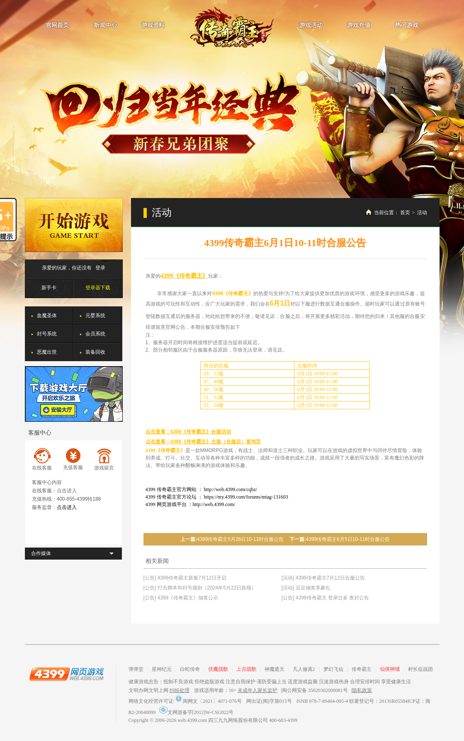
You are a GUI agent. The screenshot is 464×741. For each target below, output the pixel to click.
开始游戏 (74, 225)
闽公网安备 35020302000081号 (315, 690)
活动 (422, 212)
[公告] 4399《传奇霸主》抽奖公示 (181, 598)
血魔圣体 (47, 315)
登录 (100, 268)
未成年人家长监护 (257, 690)
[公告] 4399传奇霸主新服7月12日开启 (185, 578)
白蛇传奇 (190, 669)
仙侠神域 (390, 669)
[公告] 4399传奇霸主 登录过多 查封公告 (325, 598)
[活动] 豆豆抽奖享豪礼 (306, 588)
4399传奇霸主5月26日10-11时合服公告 (240, 539)
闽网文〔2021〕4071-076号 (208, 701)
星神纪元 (162, 669)
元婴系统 (95, 315)
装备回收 (95, 352)
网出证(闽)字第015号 (269, 701)
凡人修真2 (304, 669)
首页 (405, 212)
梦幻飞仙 (333, 669)
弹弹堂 (136, 669)
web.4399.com (192, 720)
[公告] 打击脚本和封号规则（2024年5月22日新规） (200, 588)
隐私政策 (362, 690)
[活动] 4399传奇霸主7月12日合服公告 (323, 578)
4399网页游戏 (66, 673)
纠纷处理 (179, 690)
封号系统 (47, 334)
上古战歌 (246, 669)
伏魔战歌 (218, 669)
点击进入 (67, 491)
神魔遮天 (274, 669)
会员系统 (95, 334)
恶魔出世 (47, 352)
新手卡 (48, 288)
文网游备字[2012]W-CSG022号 (196, 712)
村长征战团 (420, 669)
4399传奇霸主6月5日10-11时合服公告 (348, 539)
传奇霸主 (232, 27)
